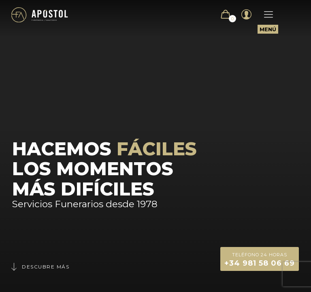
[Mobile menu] (264, 14)
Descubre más (39, 267)
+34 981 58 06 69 (259, 259)
